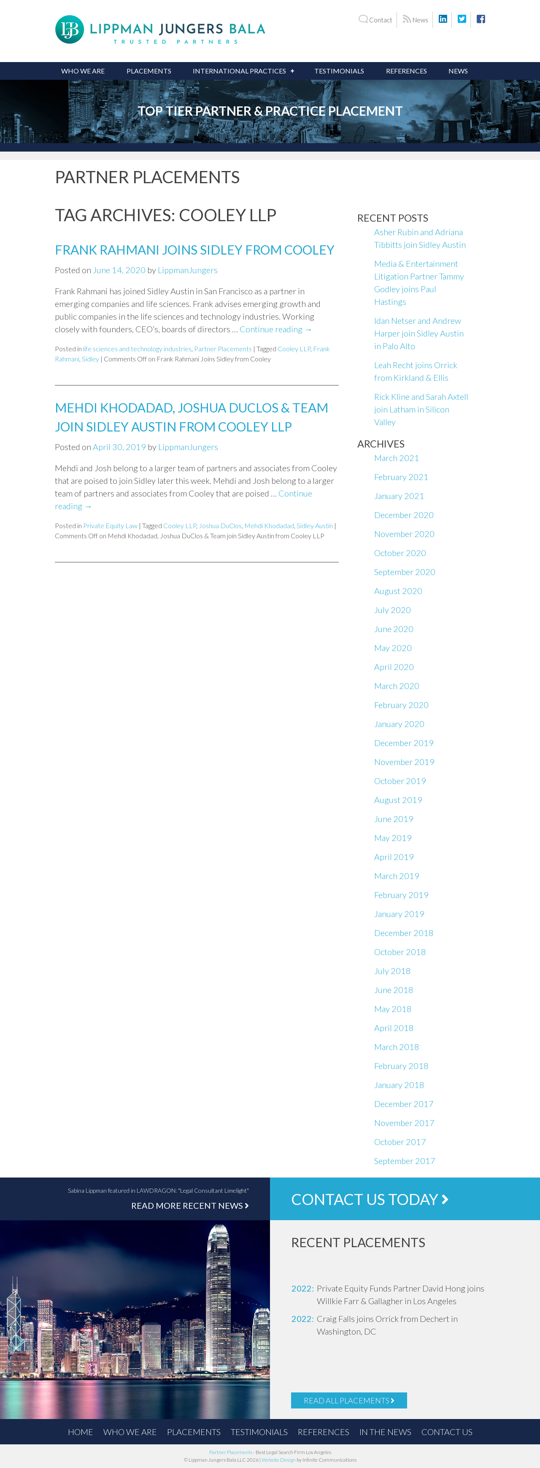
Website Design (279, 1460)
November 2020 (404, 534)
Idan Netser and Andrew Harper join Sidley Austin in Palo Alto (419, 333)
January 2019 (399, 914)
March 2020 (396, 686)
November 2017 (404, 1123)
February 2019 (401, 895)
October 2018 (400, 952)
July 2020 (392, 610)
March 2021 (396, 458)
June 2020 (393, 629)
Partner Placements (223, 349)
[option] (396, 1294)
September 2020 (404, 572)
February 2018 (401, 1066)
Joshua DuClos (220, 525)
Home (80, 1432)
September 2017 (404, 1161)
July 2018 (392, 971)
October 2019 (400, 781)
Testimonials (339, 71)
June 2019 (393, 819)
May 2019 (393, 838)
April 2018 (394, 1028)
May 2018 (393, 1009)
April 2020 (394, 667)
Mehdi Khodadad (269, 525)
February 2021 (401, 477)
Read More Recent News (190, 1205)
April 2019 (394, 857)
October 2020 (400, 553)
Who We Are (83, 71)
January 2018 (399, 1085)
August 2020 (398, 591)
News (415, 19)
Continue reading (276, 329)
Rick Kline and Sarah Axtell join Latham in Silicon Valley (421, 409)
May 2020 (393, 648)
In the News (385, 1432)
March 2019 (396, 876)
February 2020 (401, 705)
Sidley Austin (315, 525)
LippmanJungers (188, 270)
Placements (149, 71)
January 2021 (399, 496)
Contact (375, 19)
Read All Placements (349, 1400)
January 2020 (399, 724)
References (406, 71)
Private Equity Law (110, 525)
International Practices (239, 71)
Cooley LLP (294, 349)
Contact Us (446, 1432)
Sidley (90, 359)
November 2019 (404, 762)
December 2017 (404, 1104)
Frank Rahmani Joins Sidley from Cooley (195, 249)
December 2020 (404, 515)
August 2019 (398, 800)
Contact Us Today (370, 1199)
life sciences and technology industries (137, 349)
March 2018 (396, 1047)
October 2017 (400, 1142)
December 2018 (404, 933)
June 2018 (393, 990)
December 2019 (404, 743)
